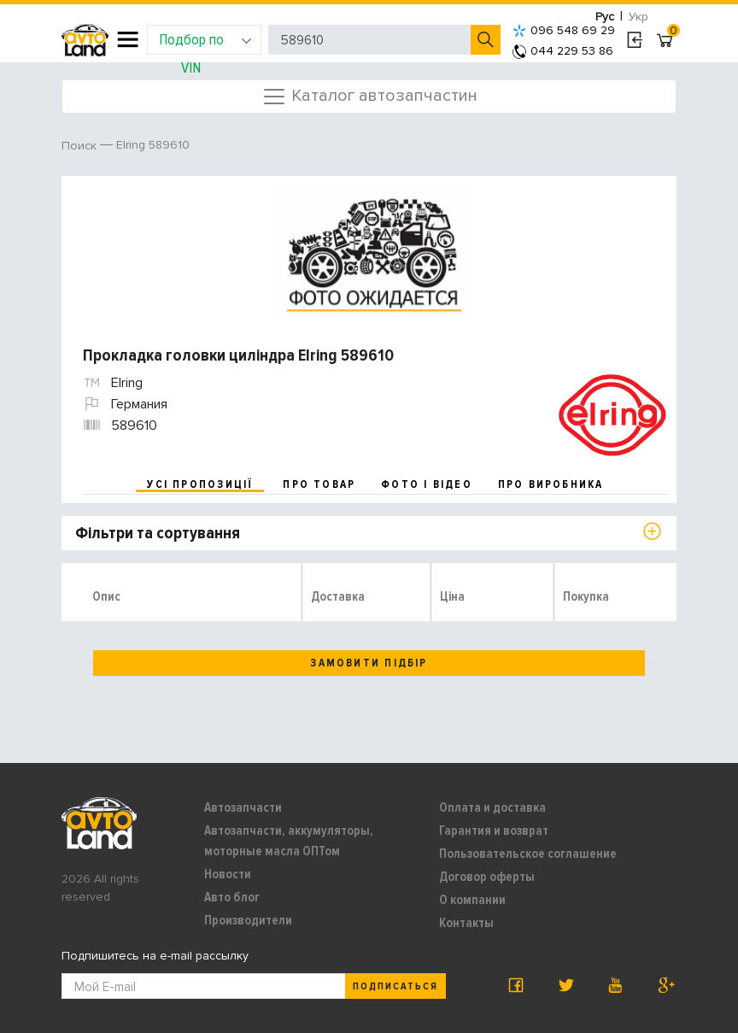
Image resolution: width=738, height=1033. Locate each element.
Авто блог (232, 897)
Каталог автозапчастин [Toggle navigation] (369, 96)
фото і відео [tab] (426, 484)
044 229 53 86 (562, 51)
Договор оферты (487, 876)
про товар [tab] (319, 484)
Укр (638, 16)
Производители (248, 920)
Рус (604, 16)
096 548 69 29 (563, 30)
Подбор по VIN (205, 42)
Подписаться (395, 986)
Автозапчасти (243, 807)
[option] (371, 253)
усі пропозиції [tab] (200, 484)
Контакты (466, 922)
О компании (472, 899)
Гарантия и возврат (493, 830)
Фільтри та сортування (157, 533)
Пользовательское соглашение (528, 853)
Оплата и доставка (492, 807)
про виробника (551, 484)
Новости (227, 874)
